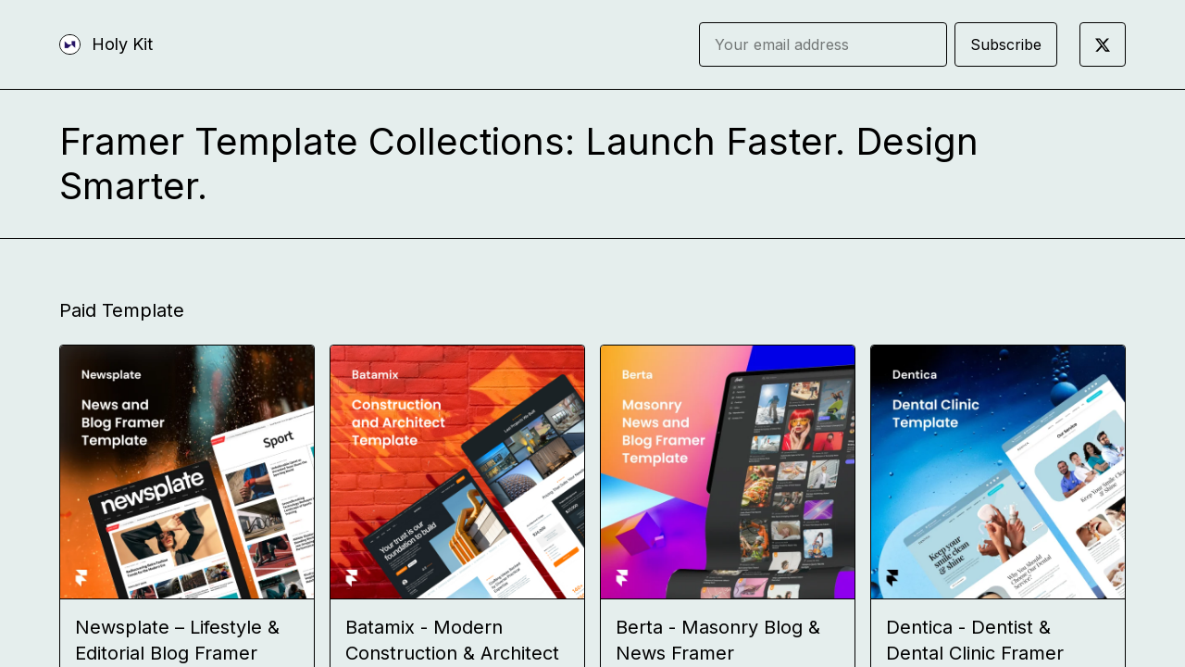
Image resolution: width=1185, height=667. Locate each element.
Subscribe (1006, 44)
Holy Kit (122, 44)
